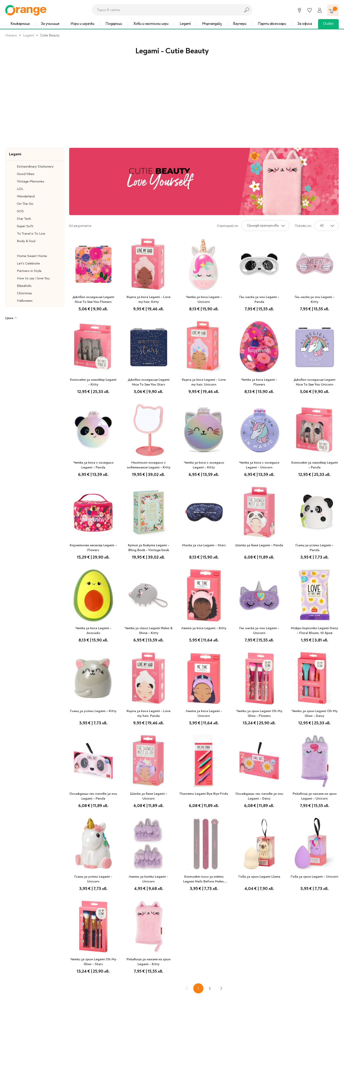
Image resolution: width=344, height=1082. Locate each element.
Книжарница (20, 23)
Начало (11, 35)
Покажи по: (303, 225)
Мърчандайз (212, 23)
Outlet (328, 23)
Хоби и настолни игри (150, 23)
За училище (50, 23)
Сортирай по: (228, 225)
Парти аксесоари (272, 23)
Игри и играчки (82, 23)
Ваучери (239, 23)
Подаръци (114, 23)
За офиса (304, 23)
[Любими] (309, 10)
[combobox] (165, 10)
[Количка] (333, 10)
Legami (185, 23)
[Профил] (319, 10)
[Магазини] (299, 10)
